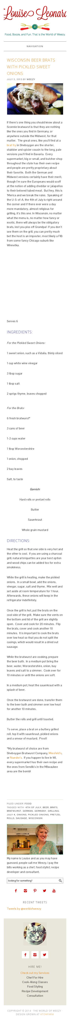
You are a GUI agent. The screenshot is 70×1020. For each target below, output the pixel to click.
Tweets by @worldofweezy (24, 908)
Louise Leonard (35, 19)
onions (22, 814)
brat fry (11, 145)
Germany (40, 810)
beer (46, 807)
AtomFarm (47, 1014)
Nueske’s (16, 757)
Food (28, 803)
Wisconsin (36, 818)
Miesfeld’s (55, 753)
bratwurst (14, 810)
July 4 (11, 814)
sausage (21, 818)
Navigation (35, 46)
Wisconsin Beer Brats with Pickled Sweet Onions (31, 66)
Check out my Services (35, 973)
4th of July (33, 807)
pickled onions (38, 814)
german (28, 810)
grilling (53, 810)
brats (53, 807)
